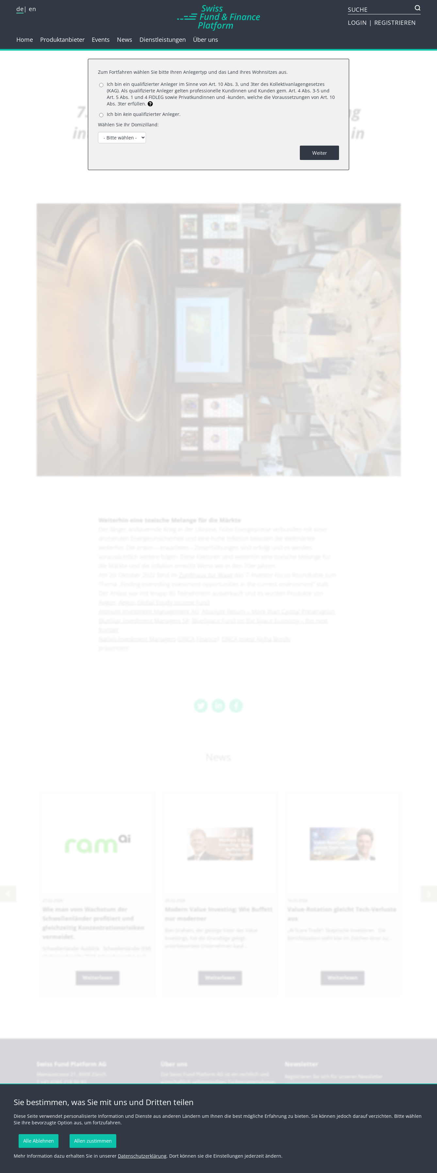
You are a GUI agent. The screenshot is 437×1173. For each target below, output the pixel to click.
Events (101, 39)
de (20, 9)
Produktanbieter (62, 39)
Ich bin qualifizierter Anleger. (144, 114)
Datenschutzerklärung (142, 1156)
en (32, 9)
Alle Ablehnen (38, 1140)
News (124, 39)
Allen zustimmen (93, 1140)
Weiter (319, 153)
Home (24, 39)
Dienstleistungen (162, 39)
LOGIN (358, 22)
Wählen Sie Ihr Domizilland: (128, 124)
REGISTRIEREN (395, 22)
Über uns (205, 39)
